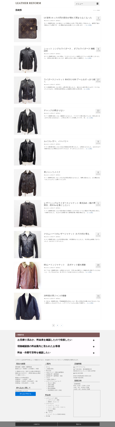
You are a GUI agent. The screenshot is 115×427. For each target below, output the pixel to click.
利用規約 (66, 360)
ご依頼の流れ (50, 368)
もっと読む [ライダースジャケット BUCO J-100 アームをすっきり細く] (87, 89)
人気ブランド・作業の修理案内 (55, 372)
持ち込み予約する (25, 394)
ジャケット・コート (53, 405)
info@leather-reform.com (84, 376)
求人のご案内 (51, 383)
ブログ (48, 377)
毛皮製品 (50, 410)
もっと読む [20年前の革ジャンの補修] (90, 303)
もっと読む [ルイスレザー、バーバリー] (89, 148)
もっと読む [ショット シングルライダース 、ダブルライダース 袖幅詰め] (88, 58)
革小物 (48, 416)
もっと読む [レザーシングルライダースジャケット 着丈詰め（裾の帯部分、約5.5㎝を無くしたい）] (90, 212)
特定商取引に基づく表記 (55, 390)
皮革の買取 (51, 385)
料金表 (48, 395)
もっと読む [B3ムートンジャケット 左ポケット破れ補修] (89, 272)
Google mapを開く (78, 377)
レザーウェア (50, 403)
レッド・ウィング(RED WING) (56, 414)
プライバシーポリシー (56, 360)
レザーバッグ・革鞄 (53, 400)
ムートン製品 (51, 409)
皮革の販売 (51, 386)
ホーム (48, 367)
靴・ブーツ (49, 412)
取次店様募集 (51, 388)
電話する (78, 424)
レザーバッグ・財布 (51, 398)
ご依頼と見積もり (51, 379)
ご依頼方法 (36, 424)
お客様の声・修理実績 (55, 20)
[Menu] (87, 3)
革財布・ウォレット (53, 401)
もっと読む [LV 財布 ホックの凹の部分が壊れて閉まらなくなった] (89, 25)
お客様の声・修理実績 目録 (54, 376)
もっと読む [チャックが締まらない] (90, 117)
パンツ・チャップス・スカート (56, 407)
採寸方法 (48, 370)
